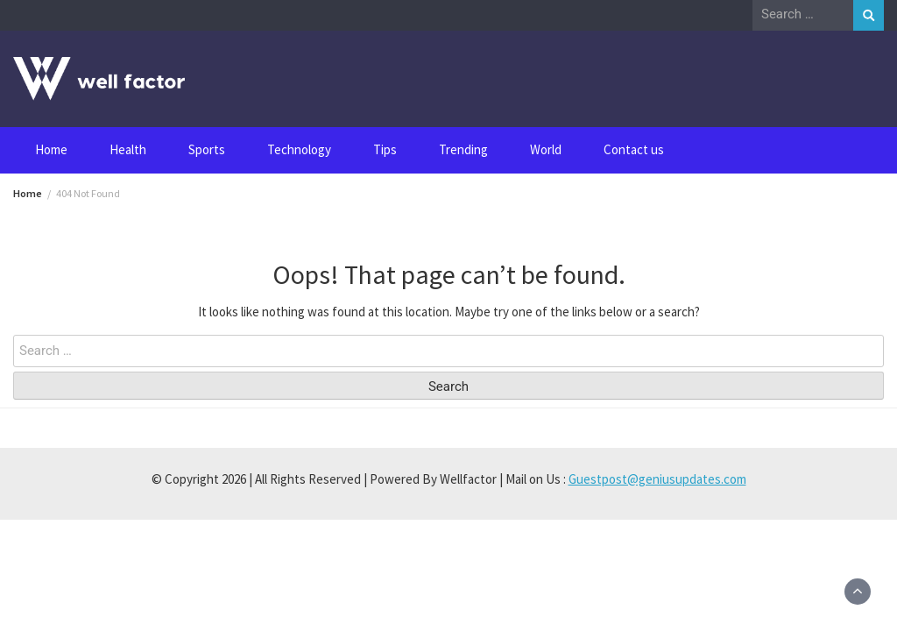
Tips (385, 149)
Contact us (634, 149)
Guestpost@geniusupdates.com (657, 479)
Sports (206, 149)
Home (51, 149)
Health (127, 149)
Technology (299, 149)
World (546, 149)
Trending (463, 149)
